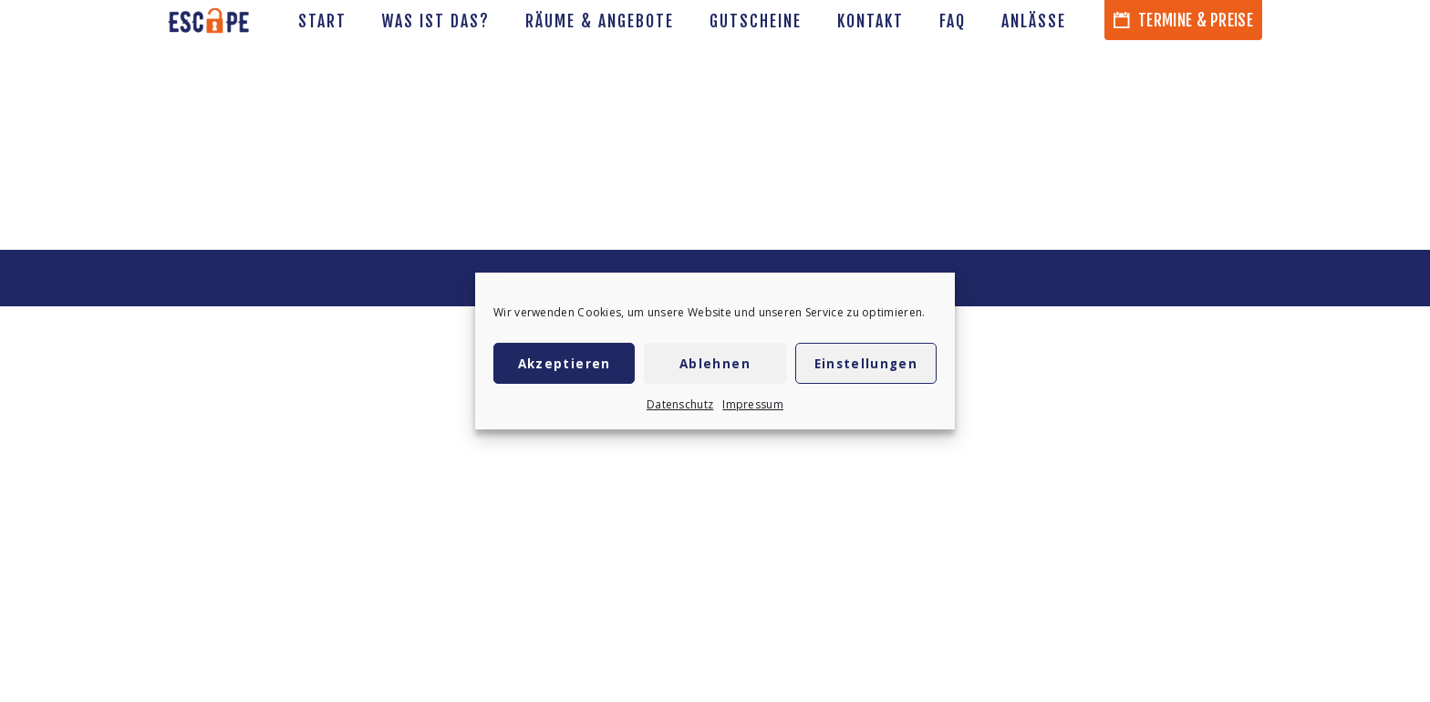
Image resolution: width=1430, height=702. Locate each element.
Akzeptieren (564, 364)
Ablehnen (715, 364)
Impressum (752, 404)
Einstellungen (866, 364)
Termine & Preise (1183, 20)
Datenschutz (680, 404)
